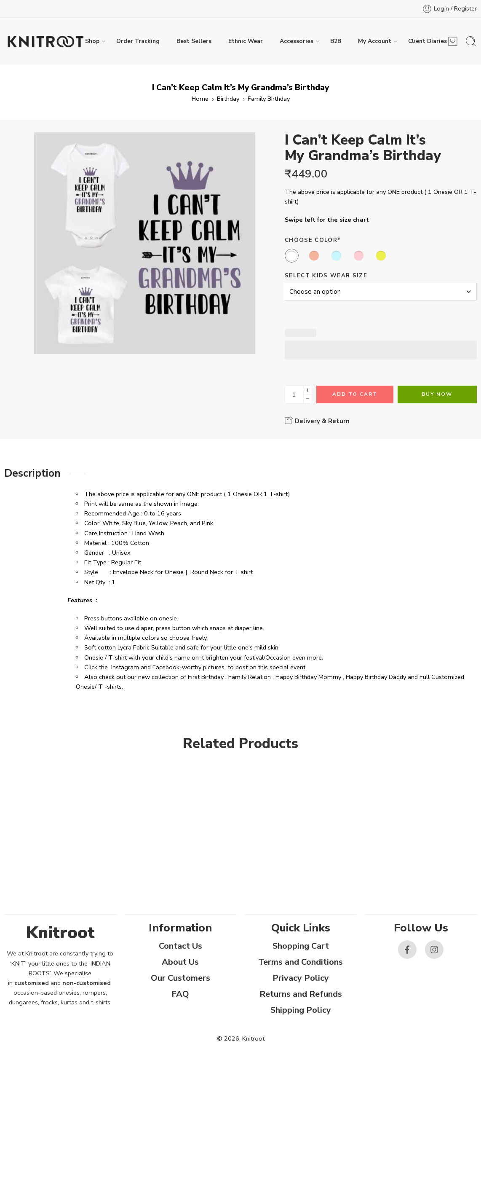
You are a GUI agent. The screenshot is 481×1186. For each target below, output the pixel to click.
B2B (335, 41)
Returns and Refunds (300, 994)
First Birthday (206, 677)
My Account (374, 41)
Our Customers (180, 978)
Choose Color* (313, 240)
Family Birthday (269, 98)
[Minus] (307, 398)
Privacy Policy (301, 978)
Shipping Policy (300, 1010)
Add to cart (354, 394)
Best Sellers (193, 41)
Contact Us (180, 946)
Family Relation (249, 677)
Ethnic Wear (245, 41)
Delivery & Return (317, 420)
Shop (92, 41)
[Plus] (307, 390)
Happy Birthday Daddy (376, 677)
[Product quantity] (294, 394)
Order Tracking (138, 41)
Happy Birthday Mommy (308, 677)
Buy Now (437, 394)
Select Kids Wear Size (326, 275)
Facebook (165, 667)
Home (200, 98)
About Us (180, 962)
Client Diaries (427, 41)
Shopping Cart (301, 946)
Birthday (228, 98)
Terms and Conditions (300, 962)
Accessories (296, 41)
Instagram (125, 667)
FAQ (180, 994)
